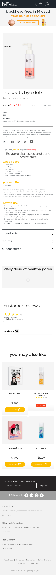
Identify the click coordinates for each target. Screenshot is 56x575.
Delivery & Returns (44, 560)
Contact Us (19, 560)
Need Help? (35, 563)
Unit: (5, 113)
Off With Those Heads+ (41, 394)
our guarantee (11, 249)
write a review (15, 319)
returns (7, 241)
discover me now (28, 23)
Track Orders (8, 560)
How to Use (10, 202)
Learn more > (7, 515)
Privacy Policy (23, 563)
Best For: (6, 119)
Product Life (11, 182)
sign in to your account (46, 4)
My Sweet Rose (15, 448)
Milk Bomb (41, 448)
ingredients (10, 233)
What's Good (11, 161)
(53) (46, 397)
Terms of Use (30, 560)
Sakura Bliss (14, 393)
